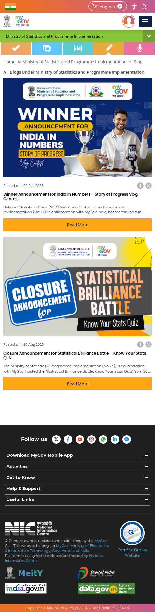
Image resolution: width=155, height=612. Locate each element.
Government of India (70, 551)
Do (16, 48)
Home (9, 62)
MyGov (100, 541)
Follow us (144, 6)
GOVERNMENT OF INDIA (11, 6)
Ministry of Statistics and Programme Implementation (74, 62)
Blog (108, 48)
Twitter (148, 185)
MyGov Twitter (56, 439)
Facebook (140, 185)
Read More (77, 225)
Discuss (47, 48)
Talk (139, 48)
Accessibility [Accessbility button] (134, 6)
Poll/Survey (78, 48)
